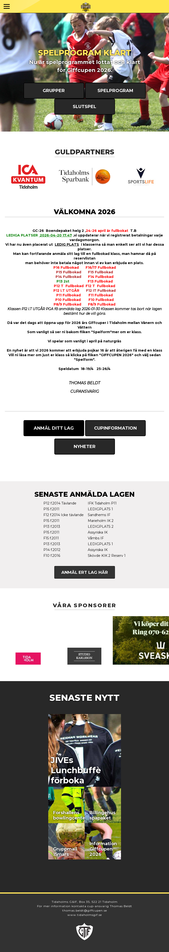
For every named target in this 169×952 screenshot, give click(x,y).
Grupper (54, 90)
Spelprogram (115, 90)
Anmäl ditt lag (54, 428)
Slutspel (84, 106)
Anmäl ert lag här (84, 572)
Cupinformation (115, 428)
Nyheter (85, 446)
